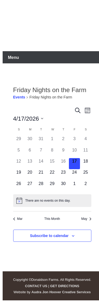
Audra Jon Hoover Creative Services (61, 292)
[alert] (52, 200)
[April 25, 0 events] (85, 174)
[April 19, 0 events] (18, 174)
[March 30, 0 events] (29, 141)
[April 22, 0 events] (52, 174)
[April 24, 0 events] (74, 174)
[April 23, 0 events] (63, 174)
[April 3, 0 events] (74, 141)
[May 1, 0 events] (74, 186)
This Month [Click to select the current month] (52, 219)
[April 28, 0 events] (40, 186)
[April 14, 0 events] (40, 163)
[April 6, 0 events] (29, 152)
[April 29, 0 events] (52, 186)
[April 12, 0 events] (18, 163)
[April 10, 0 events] (74, 152)
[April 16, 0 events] (63, 163)
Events (19, 97)
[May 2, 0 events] (85, 186)
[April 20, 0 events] (29, 174)
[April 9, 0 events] (63, 152)
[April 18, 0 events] (85, 163)
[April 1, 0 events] (52, 141)
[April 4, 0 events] (85, 141)
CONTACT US (36, 286)
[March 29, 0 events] (18, 141)
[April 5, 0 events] (18, 152)
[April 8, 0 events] (52, 152)
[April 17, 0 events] (74, 163)
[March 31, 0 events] (40, 141)
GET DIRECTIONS (64, 286)
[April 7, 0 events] (40, 152)
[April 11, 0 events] (85, 152)
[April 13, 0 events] (29, 163)
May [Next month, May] (86, 219)
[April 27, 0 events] (29, 186)
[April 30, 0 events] (63, 186)
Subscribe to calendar (49, 236)
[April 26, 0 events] (18, 186)
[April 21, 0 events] (40, 174)
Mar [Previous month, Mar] (18, 219)
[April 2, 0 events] (63, 141)
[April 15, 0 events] (52, 163)
